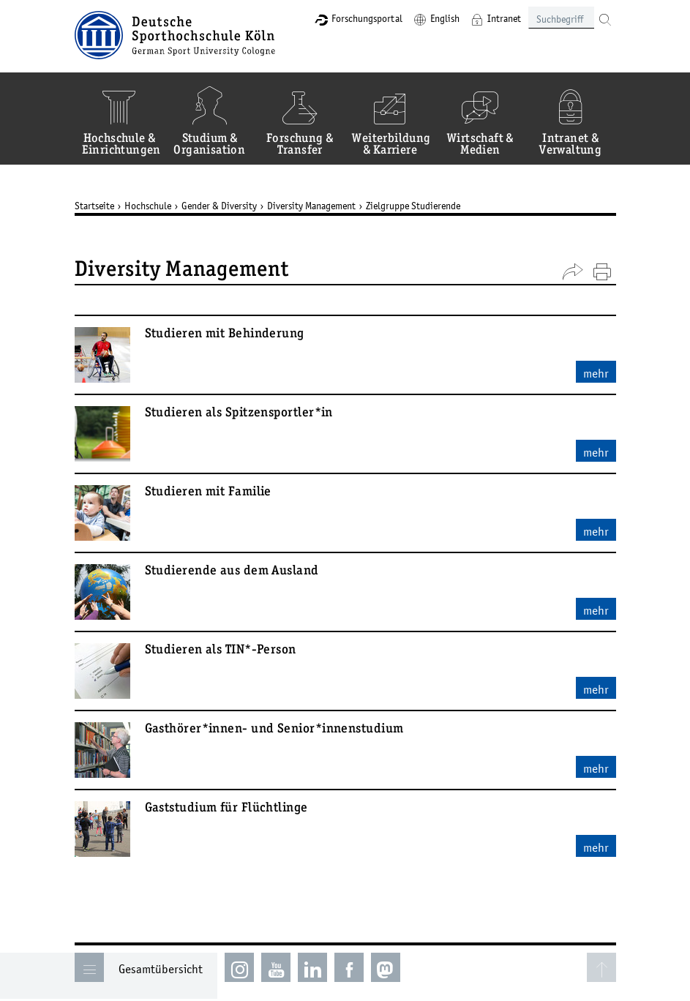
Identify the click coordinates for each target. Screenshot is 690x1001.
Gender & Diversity (219, 205)
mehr (596, 373)
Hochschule (147, 205)
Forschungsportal (366, 18)
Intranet (504, 18)
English (445, 18)
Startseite (94, 205)
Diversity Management (311, 205)
